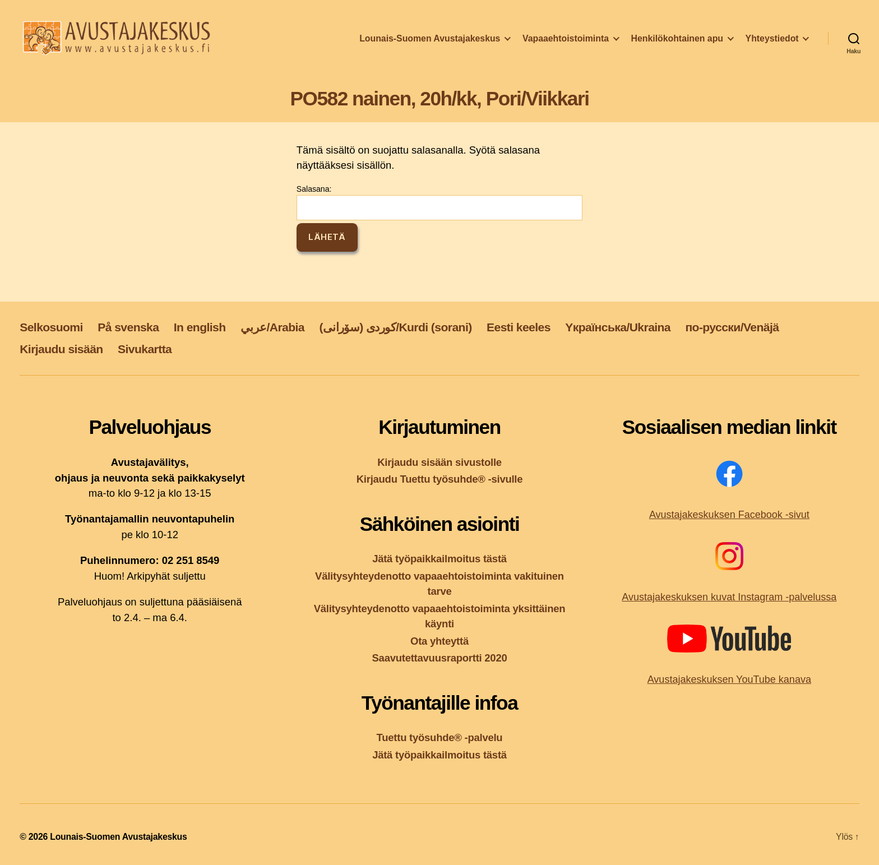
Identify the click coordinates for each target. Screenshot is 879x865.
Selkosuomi (51, 327)
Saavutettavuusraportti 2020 (439, 658)
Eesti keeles (518, 327)
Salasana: (439, 202)
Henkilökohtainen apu (677, 41)
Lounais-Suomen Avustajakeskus (429, 41)
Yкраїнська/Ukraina (617, 327)
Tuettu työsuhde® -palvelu (440, 737)
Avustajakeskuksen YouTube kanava (729, 679)
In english (200, 327)
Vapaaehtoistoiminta (565, 41)
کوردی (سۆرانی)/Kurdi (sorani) (395, 327)
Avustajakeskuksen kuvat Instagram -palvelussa (729, 597)
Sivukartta (145, 349)
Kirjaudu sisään (61, 349)
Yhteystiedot (772, 41)
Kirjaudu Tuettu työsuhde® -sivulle (440, 479)
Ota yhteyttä (439, 641)
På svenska (128, 327)
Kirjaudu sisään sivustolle (439, 462)
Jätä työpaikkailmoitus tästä (439, 559)
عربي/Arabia (272, 327)
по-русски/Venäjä (732, 327)
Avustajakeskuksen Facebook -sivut (729, 514)
